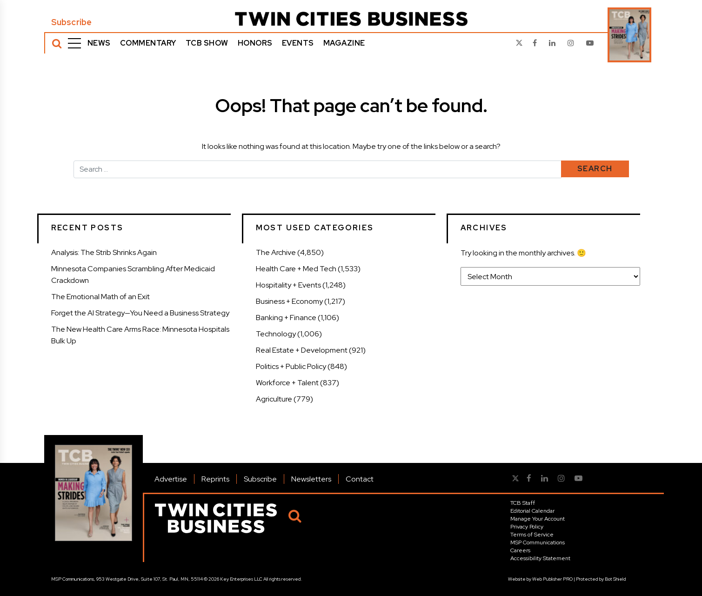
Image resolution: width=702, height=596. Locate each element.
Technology (276, 334)
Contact (360, 479)
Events (298, 43)
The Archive (276, 252)
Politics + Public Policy (291, 366)
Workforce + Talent (287, 383)
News (99, 43)
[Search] (56, 43)
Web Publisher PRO (552, 579)
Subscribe (71, 22)
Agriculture (274, 399)
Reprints (215, 479)
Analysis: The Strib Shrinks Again (104, 252)
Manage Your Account (537, 518)
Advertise (170, 479)
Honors (255, 43)
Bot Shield (615, 579)
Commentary (148, 43)
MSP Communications (537, 542)
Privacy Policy (526, 526)
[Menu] (74, 43)
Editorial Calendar (532, 511)
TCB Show (207, 43)
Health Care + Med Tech (296, 269)
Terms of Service (532, 534)
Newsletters (311, 479)
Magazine (344, 43)
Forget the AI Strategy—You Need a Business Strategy (140, 313)
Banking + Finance (286, 317)
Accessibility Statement (540, 558)
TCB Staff (522, 503)
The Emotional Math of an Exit (100, 296)
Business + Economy (289, 301)
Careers (520, 550)
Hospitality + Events (288, 285)
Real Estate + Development (302, 350)
